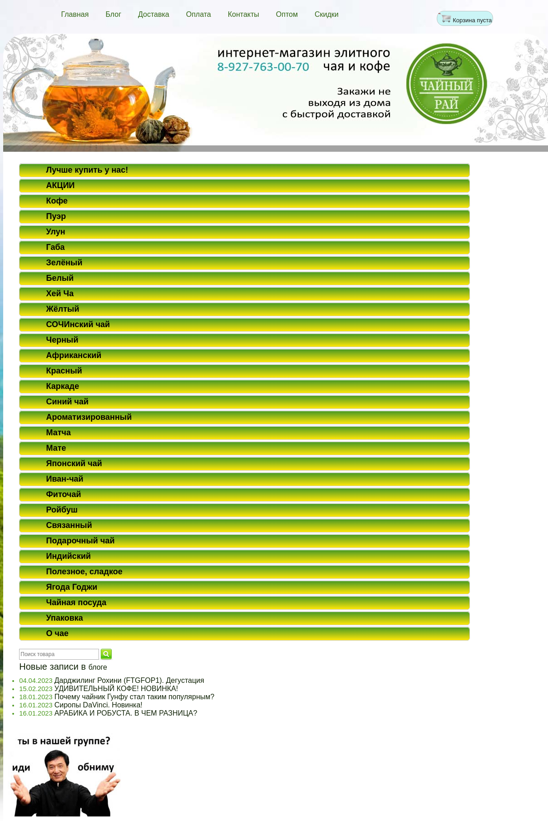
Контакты (243, 14)
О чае (57, 633)
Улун (55, 231)
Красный (64, 370)
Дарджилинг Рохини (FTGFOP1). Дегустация (129, 680)
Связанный (69, 525)
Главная (75, 14)
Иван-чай (65, 478)
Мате (56, 448)
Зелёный (64, 262)
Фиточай (63, 494)
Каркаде (62, 386)
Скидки (327, 14)
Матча (58, 432)
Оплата (198, 14)
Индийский (68, 556)
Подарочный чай (80, 540)
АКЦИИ (60, 185)
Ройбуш (62, 509)
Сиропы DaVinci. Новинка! (98, 705)
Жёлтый (62, 308)
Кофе (57, 200)
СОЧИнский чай (78, 324)
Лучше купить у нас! (87, 169)
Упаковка (64, 617)
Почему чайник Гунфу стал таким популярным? (134, 697)
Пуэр (56, 216)
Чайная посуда (76, 602)
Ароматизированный (89, 417)
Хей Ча (60, 293)
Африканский (74, 355)
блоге (98, 667)
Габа (55, 247)
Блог (113, 14)
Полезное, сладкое (84, 571)
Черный (62, 339)
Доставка (153, 14)
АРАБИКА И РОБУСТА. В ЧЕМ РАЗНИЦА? (125, 713)
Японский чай (74, 463)
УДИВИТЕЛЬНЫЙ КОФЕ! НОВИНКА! (116, 688)
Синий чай (67, 401)
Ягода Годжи (72, 587)
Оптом (287, 14)
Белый (60, 278)
